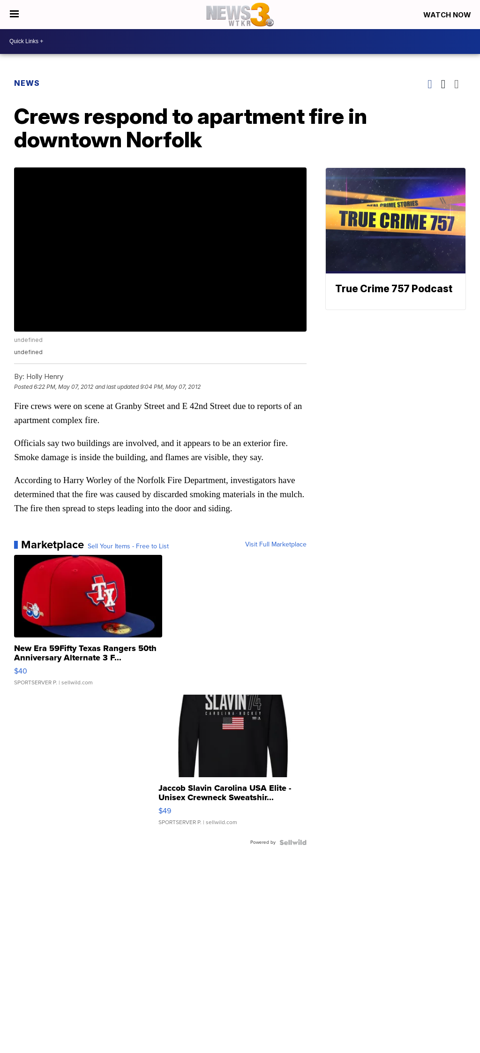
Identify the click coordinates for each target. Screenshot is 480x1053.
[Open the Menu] (14, 14)
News (27, 83)
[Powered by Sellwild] (293, 842)
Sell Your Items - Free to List (128, 546)
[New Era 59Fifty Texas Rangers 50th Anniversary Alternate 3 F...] (88, 625)
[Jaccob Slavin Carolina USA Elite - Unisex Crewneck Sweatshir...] (232, 764)
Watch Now (448, 14)
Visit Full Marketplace (276, 544)
